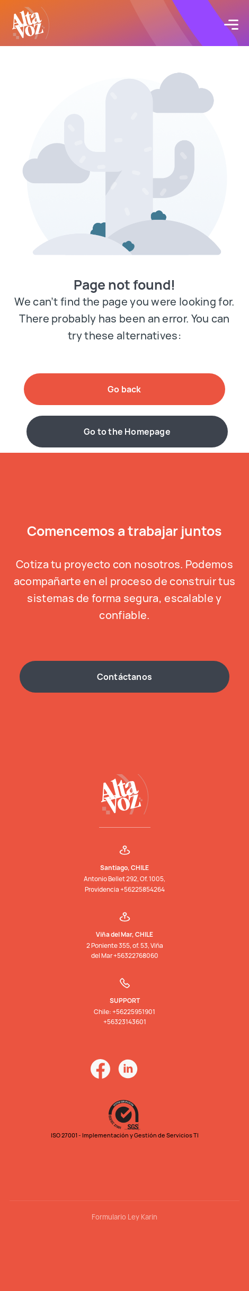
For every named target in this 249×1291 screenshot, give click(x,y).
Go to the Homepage (127, 431)
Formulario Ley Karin (124, 1217)
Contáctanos (124, 677)
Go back (124, 389)
